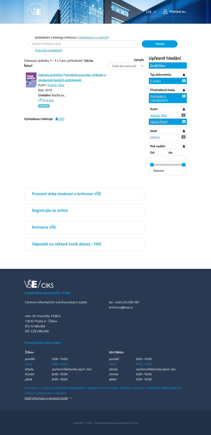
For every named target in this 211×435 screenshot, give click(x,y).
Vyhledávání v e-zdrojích (93, 37)
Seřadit (139, 59)
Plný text (46, 100)
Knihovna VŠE (44, 227)
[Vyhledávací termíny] (84, 43)
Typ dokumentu (160, 74)
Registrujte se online (50, 210)
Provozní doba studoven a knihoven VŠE (66, 194)
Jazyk (153, 130)
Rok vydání (157, 146)
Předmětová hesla (162, 89)
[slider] (152, 165)
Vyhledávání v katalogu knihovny (55, 37)
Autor (154, 109)
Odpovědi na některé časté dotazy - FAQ (66, 244)
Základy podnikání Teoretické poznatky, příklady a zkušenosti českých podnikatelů (72, 77)
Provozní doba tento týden (43, 342)
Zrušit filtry (157, 65)
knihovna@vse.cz (121, 307)
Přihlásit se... (175, 11)
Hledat (159, 43)
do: (171, 152)
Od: (152, 152)
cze (149, 11)
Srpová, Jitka (55, 85)
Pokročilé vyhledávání (48, 50)
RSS (59, 118)
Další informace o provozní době (46, 398)
